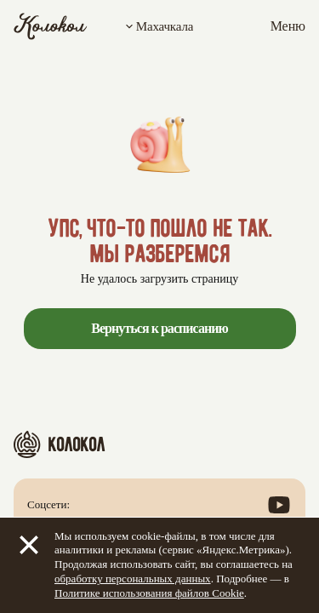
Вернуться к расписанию (159, 328)
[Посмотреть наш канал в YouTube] (279, 505)
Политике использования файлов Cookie (149, 593)
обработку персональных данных (132, 578)
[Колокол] (51, 26)
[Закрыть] (29, 545)
